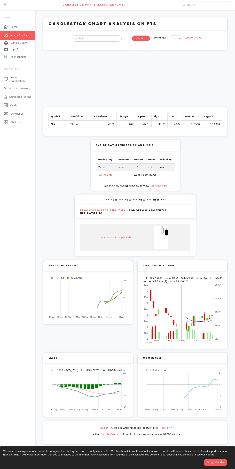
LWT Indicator (105, 175)
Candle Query (109, 434)
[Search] (97, 38)
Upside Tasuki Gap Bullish (116, 237)
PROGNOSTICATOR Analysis (102, 210)
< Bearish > (165, 428)
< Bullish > (104, 428)
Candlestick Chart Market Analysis (94, 4)
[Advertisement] (135, 81)
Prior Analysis (158, 186)
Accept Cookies (215, 462)
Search (141, 38)
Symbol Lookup (193, 37)
